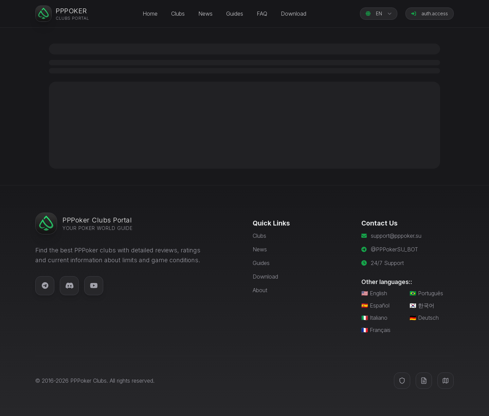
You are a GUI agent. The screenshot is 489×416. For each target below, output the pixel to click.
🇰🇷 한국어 (422, 305)
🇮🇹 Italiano (374, 317)
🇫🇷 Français (376, 330)
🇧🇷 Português (426, 293)
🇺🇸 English (374, 293)
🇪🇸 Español (375, 305)
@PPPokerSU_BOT (394, 249)
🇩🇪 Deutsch (424, 317)
